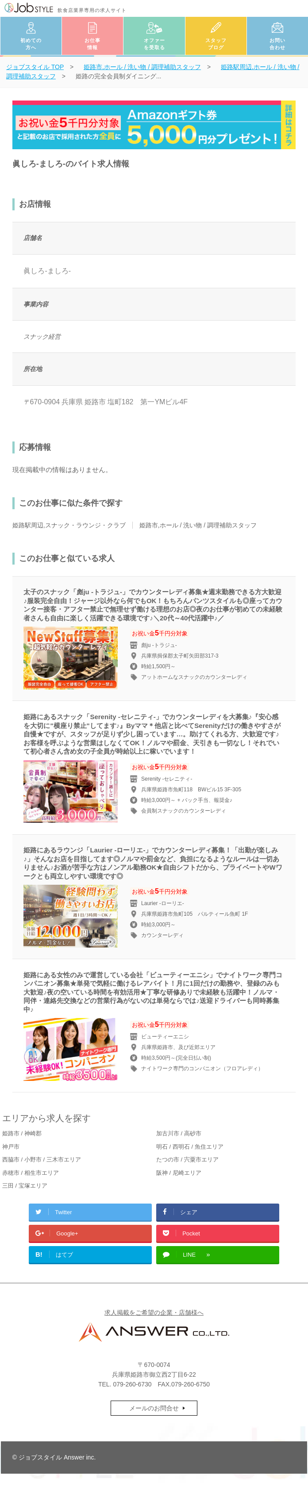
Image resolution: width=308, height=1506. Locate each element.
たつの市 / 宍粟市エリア (187, 1159)
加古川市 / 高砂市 (178, 1133)
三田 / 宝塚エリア (24, 1185)
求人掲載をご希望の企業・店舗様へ (154, 1312)
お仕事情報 (92, 44)
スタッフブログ (216, 44)
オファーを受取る (154, 44)
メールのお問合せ (154, 1408)
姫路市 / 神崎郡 (22, 1133)
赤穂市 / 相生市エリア (30, 1172)
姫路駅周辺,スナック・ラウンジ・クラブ (69, 525)
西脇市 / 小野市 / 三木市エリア (41, 1159)
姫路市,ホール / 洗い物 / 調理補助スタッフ (198, 525)
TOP (35, 66)
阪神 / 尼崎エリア (178, 1172)
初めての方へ (31, 44)
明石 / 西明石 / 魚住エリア (189, 1146)
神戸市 (10, 1146)
